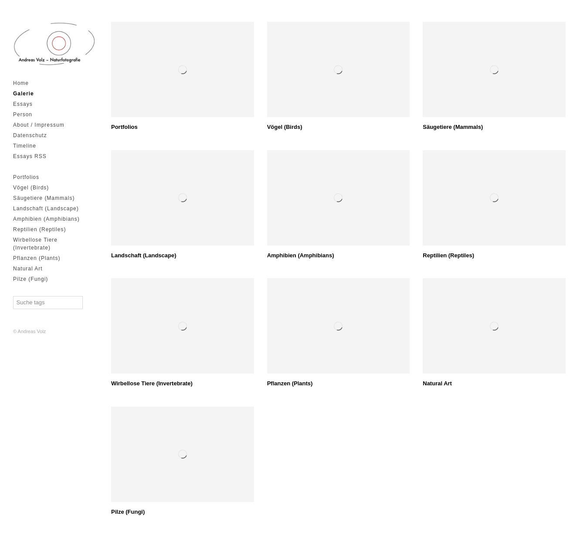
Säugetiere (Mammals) (44, 198)
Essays (23, 104)
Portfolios (26, 177)
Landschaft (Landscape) (46, 208)
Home (21, 83)
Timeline (24, 146)
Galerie (23, 94)
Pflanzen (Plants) (36, 258)
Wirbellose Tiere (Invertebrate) (35, 244)
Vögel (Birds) (31, 188)
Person (22, 114)
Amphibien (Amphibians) (46, 219)
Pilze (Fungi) (30, 279)
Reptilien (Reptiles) (39, 229)
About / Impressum (38, 125)
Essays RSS (30, 156)
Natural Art (28, 269)
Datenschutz (30, 135)
